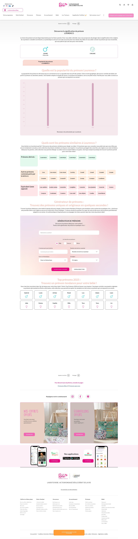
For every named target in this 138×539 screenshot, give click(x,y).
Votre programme (8, 15)
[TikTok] (13, 6)
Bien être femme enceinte (57, 505)
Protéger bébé (104, 516)
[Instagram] (6, 6)
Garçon (69, 243)
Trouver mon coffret (24, 503)
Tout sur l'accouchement (73, 509)
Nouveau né (104, 502)
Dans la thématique (44, 256)
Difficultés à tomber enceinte (41, 509)
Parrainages (22, 514)
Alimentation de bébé (106, 512)
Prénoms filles (62, 386)
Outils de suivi (23, 512)
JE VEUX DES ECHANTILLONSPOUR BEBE (69, 532)
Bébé (103, 499)
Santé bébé (104, 505)
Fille (60, 243)
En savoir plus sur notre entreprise (69, 489)
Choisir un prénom (88, 502)
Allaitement (104, 511)
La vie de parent (104, 521)
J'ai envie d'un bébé (40, 502)
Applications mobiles (103, 534)
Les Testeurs (65, 15)
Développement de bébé (106, 503)
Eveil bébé (104, 514)
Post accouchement (72, 507)
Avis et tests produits (24, 507)
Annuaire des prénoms (89, 507)
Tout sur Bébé (104, 523)
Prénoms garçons (74, 386)
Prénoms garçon (88, 511)
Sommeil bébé (104, 509)
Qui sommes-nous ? (95, 15)
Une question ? (33, 534)
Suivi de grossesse (56, 502)
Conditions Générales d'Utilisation (46, 534)
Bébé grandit (104, 519)
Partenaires (94, 534)
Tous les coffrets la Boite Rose (26, 502)
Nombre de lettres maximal (77, 248)
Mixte (78, 243)
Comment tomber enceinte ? (41, 503)
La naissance (71, 502)
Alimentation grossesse (57, 507)
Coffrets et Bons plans (26, 499)
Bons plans (22, 505)
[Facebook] (80, 396)
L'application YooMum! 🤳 (79, 15)
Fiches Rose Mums (23, 509)
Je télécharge (54, 460)
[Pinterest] (88, 396)
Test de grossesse (39, 507)
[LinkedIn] (10, 6)
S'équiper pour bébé (105, 518)
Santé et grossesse (56, 503)
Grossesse (56, 499)
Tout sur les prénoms (89, 505)
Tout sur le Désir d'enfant (41, 511)
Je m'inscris (29, 434)
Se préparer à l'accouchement (74, 503)
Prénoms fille (87, 509)
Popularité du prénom (45, 62)
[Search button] (120, 5)
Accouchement (73, 499)
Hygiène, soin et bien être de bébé (108, 507)
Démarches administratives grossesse (60, 509)
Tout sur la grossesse (57, 511)
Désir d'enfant (40, 499)
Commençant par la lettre (46, 248)
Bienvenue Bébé (72, 505)
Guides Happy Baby (24, 511)
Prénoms (87, 499)
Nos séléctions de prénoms (90, 503)
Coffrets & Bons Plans (13, 10)
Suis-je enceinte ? (39, 505)
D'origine (72, 256)
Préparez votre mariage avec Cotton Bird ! (121, 15)
